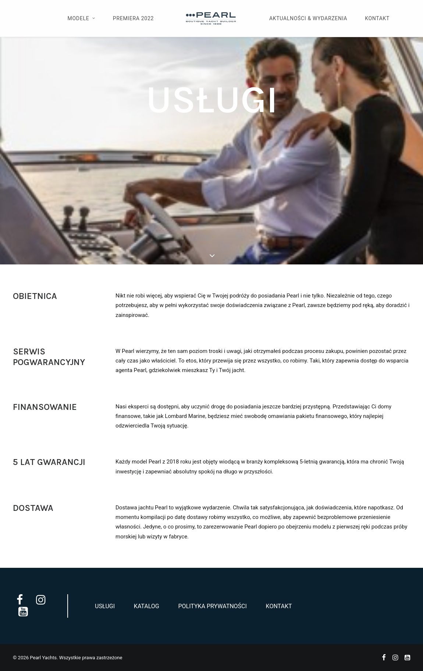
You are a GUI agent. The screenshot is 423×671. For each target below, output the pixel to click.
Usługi (105, 606)
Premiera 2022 (133, 18)
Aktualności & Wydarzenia (308, 18)
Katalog (146, 606)
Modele (81, 18)
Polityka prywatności (212, 606)
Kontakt (377, 18)
